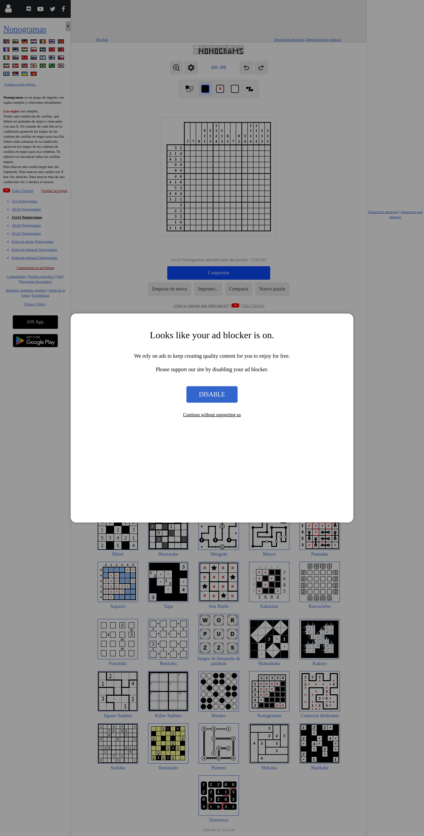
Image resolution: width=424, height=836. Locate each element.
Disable (212, 394)
